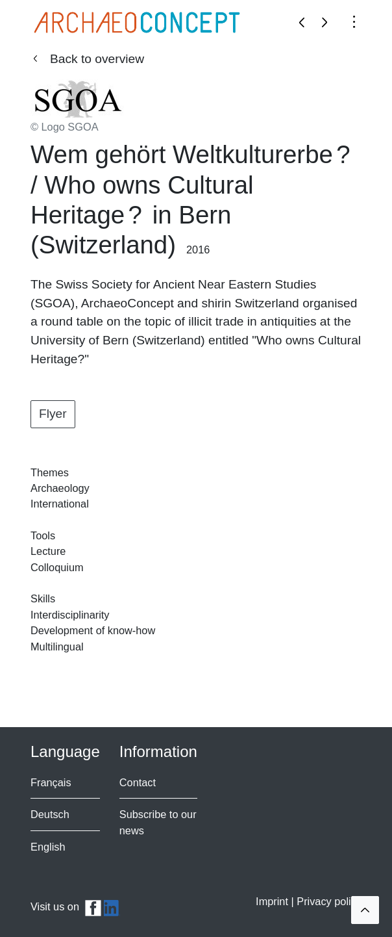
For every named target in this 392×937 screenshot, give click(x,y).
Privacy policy (329, 901)
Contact (137, 782)
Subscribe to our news (158, 822)
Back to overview (97, 59)
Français (51, 782)
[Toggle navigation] (354, 20)
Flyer (53, 413)
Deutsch (50, 814)
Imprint (273, 901)
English (48, 847)
